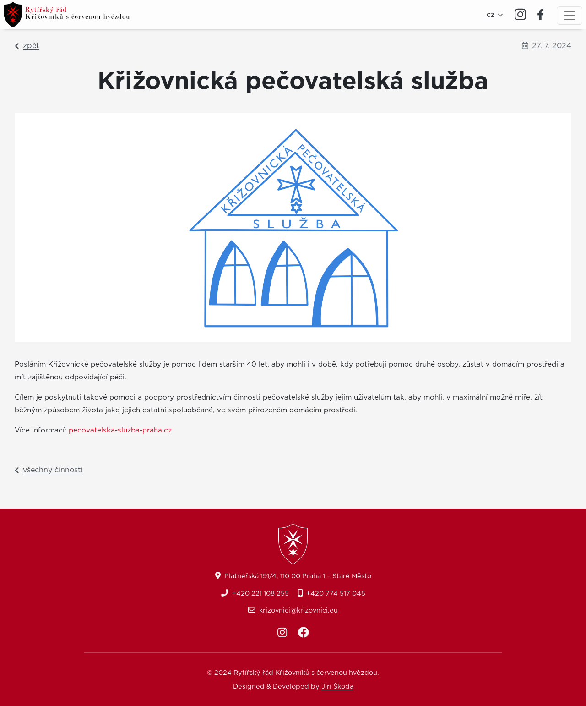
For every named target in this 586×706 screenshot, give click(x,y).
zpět (27, 45)
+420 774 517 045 (335, 593)
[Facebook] (540, 14)
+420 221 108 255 (260, 593)
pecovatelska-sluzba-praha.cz (120, 430)
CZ (491, 14)
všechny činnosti (48, 470)
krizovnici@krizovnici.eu (298, 610)
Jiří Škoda (337, 686)
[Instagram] (520, 15)
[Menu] (569, 15)
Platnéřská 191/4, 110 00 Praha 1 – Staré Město (297, 576)
